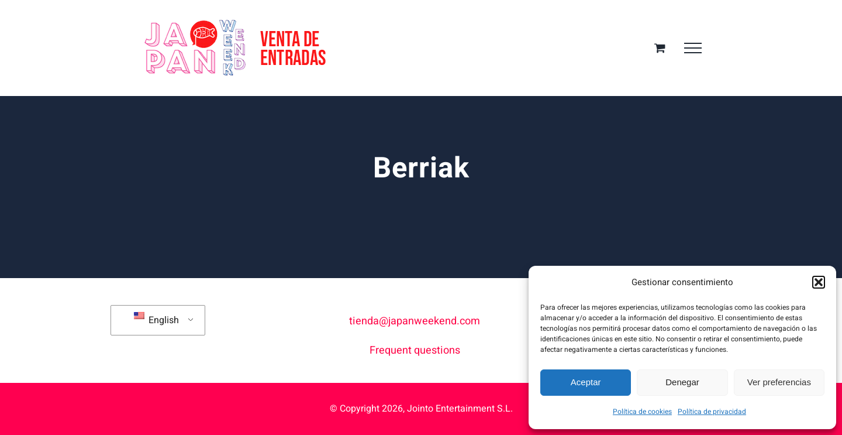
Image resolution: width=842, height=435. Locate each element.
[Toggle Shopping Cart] (659, 48)
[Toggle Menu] (693, 48)
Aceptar (586, 382)
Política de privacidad (712, 411)
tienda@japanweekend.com (414, 321)
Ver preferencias (779, 382)
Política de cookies (642, 411)
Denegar (682, 382)
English (156, 319)
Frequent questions (415, 350)
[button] (818, 282)
